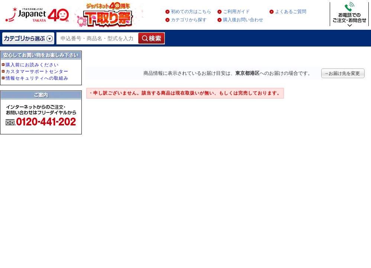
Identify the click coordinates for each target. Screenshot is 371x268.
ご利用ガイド (236, 11)
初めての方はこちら (191, 11)
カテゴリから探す (189, 19)
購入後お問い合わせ (243, 19)
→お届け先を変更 (342, 73)
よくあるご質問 (290, 11)
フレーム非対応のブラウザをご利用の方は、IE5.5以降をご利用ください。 (41, 105)
